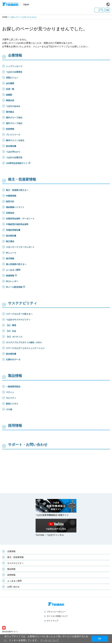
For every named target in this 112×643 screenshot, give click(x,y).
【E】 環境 (12, 325)
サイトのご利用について (57, 616)
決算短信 (10, 213)
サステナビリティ (22, 303)
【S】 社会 (11, 331)
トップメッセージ (14, 66)
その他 (9, 409)
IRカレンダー (12, 281)
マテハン (10, 392)
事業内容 (10, 100)
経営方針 (10, 201)
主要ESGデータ (13, 359)
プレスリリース (13, 134)
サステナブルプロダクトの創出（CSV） (24, 342)
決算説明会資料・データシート (20, 218)
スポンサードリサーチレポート (20, 247)
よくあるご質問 (13, 270)
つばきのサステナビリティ (18, 319)
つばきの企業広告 (14, 157)
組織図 (9, 95)
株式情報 (10, 258)
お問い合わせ (13, 587)
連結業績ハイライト (15, 207)
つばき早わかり (13, 152)
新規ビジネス (12, 403)
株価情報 (10, 275)
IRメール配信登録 (14, 287)
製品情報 (15, 376)
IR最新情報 (11, 196)
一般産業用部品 (13, 386)
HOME (4, 17)
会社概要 (10, 83)
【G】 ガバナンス (14, 337)
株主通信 (10, 241)
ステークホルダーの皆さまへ (19, 314)
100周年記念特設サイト (17, 163)
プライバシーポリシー (56, 612)
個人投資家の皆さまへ (16, 264)
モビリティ (11, 398)
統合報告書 (11, 146)
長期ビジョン (12, 77)
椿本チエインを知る (15, 140)
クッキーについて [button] (49, 640)
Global (108, 4)
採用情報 (15, 425)
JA (96, 10)
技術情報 (10, 129)
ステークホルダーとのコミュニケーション (25, 348)
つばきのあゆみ (13, 106)
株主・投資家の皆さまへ (17, 190)
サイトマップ (52, 621)
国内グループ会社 (14, 117)
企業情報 (15, 55)
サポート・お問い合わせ (28, 445)
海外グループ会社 (14, 123)
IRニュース (11, 253)
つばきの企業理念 (14, 72)
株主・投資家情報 (22, 179)
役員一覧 (10, 89)
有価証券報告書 (13, 230)
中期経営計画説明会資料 (17, 224)
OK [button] (99, 638)
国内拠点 (10, 112)
